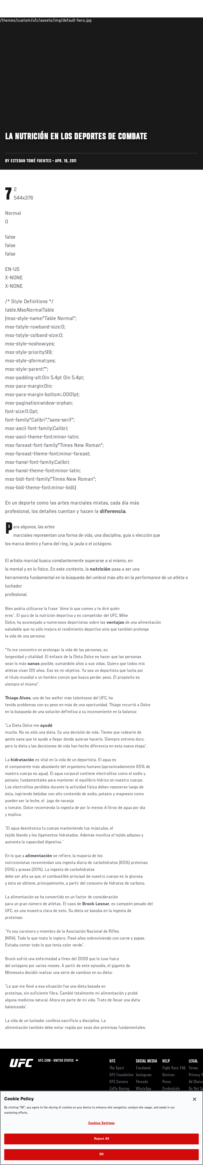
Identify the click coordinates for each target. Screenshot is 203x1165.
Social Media (146, 1061)
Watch (125, 20)
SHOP (171, 20)
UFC (112, 1061)
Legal (193, 1061)
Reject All (101, 1139)
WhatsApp (143, 1089)
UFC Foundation (121, 1075)
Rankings (37, 20)
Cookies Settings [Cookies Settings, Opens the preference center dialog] (101, 1123)
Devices (168, 1075)
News (81, 20)
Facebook (143, 1068)
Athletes (60, 20)
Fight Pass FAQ (174, 1068)
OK (101, 1154)
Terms (193, 1068)
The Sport (116, 1068)
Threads (142, 1082)
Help (166, 1061)
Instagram (143, 1075)
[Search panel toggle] (185, 20)
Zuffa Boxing (146, 22)
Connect (104, 20)
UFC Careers (118, 1082)
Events (14, 20)
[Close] (194, 1099)
